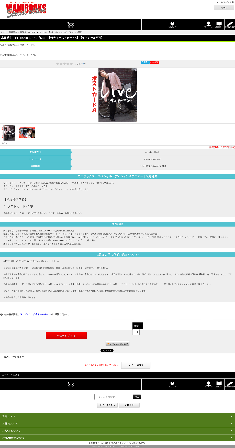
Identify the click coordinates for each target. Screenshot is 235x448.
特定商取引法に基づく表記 (113, 443)
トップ (3, 32)
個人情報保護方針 (138, 443)
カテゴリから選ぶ (10, 375)
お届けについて (10, 423)
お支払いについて (11, 430)
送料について (9, 416)
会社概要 (93, 443)
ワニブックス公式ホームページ (35, 314)
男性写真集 (13, 32)
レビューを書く (136, 365)
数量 (136, 325)
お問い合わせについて (13, 437)
